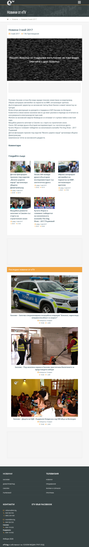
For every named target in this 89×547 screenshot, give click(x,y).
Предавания (51, 484)
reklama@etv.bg (9, 510)
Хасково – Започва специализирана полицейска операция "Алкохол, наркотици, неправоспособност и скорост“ (44, 316)
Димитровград (9, 484)
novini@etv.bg (9, 520)
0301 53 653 (8, 527)
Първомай (7, 493)
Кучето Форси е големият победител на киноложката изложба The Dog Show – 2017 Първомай (44, 215)
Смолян (6, 488)
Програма (50, 493)
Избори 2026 (8, 539)
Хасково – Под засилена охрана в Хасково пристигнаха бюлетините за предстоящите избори (44, 368)
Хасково (6, 480)
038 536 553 (8, 522)
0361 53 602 (8, 532)
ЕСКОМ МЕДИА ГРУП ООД (33, 545)
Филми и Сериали (53, 488)
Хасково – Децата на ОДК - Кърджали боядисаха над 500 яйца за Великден (44, 419)
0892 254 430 (9, 516)
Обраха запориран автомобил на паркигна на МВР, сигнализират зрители (66, 179)
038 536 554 (8, 513)
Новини (15, 19)
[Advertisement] (45, 87)
